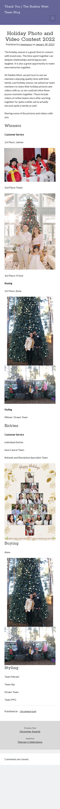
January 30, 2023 (45, 44)
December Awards (30, 731)
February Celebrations (30, 741)
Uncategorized (28, 711)
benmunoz (26, 44)
